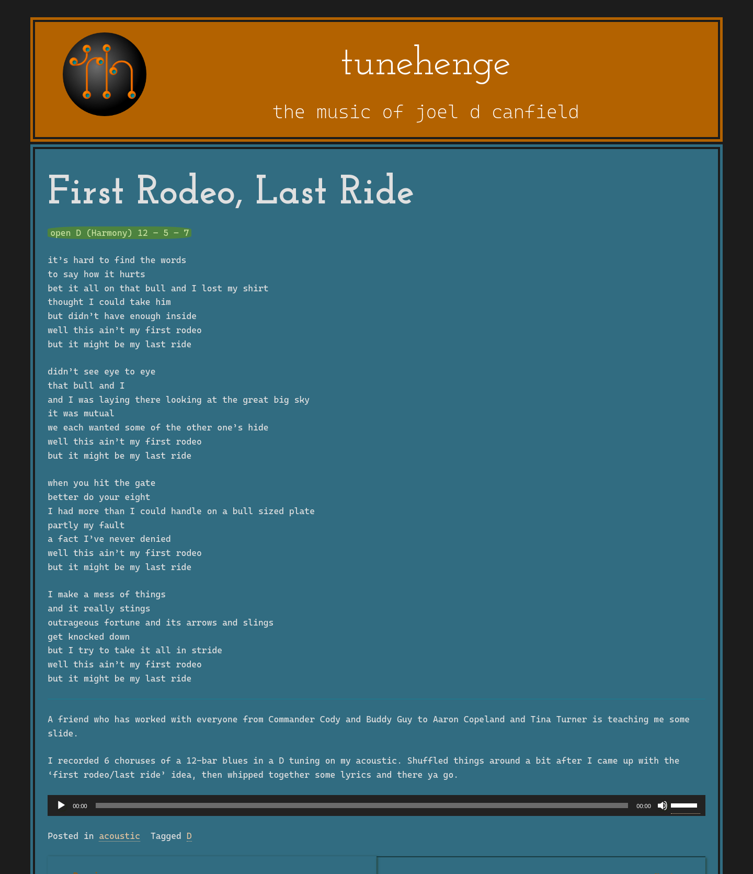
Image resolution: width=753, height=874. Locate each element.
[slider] (362, 805)
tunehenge (425, 64)
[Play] (61, 805)
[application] (376, 805)
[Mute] (662, 805)
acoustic (119, 836)
